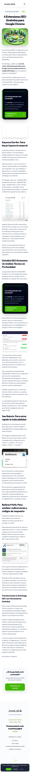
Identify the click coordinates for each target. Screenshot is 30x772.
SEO (23, 11)
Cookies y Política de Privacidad (15, 746)
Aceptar (8, 769)
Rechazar (16, 769)
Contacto (15, 740)
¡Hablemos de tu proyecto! (15, 114)
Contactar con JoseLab (15, 687)
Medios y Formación (15, 749)
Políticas (22, 769)
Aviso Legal (15, 743)
